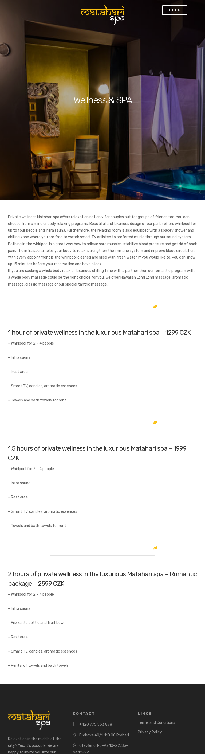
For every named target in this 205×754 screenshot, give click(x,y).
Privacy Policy (150, 732)
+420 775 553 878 (95, 724)
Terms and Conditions (156, 722)
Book (174, 10)
